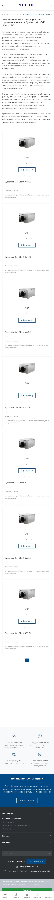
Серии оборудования (11, 819)
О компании (8, 814)
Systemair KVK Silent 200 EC (18, 407)
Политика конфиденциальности (16, 825)
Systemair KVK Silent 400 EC (18, 633)
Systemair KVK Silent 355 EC (18, 558)
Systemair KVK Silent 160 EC (18, 332)
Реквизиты (7, 829)
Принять (27, 890)
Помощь (6, 843)
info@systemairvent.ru (29, 867)
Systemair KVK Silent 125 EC (18, 257)
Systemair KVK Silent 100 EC (18, 182)
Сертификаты (8, 822)
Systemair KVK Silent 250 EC (18, 483)
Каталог (6, 836)
